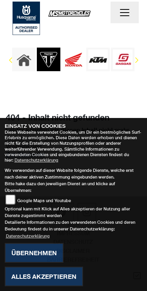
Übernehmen (34, 252)
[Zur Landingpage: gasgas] (122, 59)
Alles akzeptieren (43, 276)
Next (136, 61)
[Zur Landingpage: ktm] (98, 59)
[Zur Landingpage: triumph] (48, 59)
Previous (11, 61)
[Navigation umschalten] (125, 13)
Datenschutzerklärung (36, 159)
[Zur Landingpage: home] (24, 59)
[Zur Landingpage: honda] (73, 59)
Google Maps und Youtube (44, 200)
